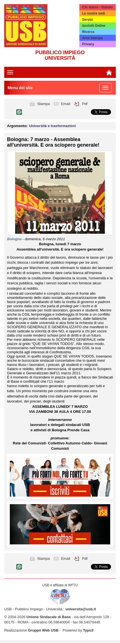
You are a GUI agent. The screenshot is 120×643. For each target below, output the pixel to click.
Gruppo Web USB (43, 630)
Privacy (88, 44)
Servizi (87, 20)
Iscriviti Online (93, 26)
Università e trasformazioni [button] (52, 126)
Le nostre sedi (93, 13)
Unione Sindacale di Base (48, 617)
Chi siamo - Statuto (97, 7)
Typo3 (88, 630)
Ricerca (88, 32)
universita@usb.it (80, 609)
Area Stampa (92, 38)
